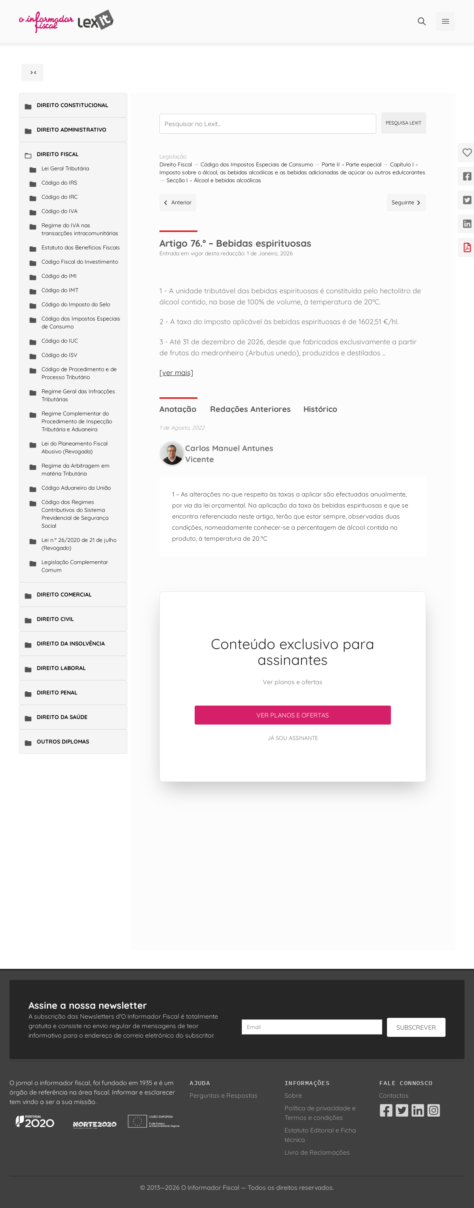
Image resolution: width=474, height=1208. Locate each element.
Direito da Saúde (62, 717)
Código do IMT (60, 290)
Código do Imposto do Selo (76, 304)
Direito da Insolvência (71, 643)
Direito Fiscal (58, 154)
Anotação (177, 409)
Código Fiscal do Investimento (80, 261)
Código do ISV (59, 355)
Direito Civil (55, 619)
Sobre (293, 1095)
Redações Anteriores (250, 409)
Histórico (320, 409)
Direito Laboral (61, 668)
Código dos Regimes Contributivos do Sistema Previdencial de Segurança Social (75, 513)
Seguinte (406, 202)
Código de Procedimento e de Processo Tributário (79, 373)
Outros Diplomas (63, 741)
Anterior (177, 202)
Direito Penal (57, 692)
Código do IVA (60, 211)
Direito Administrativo (71, 129)
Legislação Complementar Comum (75, 566)
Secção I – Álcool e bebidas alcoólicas (214, 180)
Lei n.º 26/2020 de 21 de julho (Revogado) (79, 543)
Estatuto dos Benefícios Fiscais (81, 247)
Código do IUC (60, 340)
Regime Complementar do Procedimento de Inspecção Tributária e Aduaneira (77, 421)
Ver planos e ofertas (292, 715)
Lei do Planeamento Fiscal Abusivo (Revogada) (75, 447)
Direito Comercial (64, 594)
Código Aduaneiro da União (76, 487)
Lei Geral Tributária (65, 168)
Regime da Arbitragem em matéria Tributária (76, 469)
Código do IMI (59, 275)
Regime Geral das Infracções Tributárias (78, 395)
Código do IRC (60, 196)
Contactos (394, 1095)
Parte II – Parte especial (351, 164)
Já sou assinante (292, 738)
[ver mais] (176, 372)
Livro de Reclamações (317, 1152)
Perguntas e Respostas (224, 1095)
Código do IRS (59, 182)
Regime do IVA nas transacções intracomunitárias (80, 229)
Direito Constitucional (72, 105)
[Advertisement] (292, 856)
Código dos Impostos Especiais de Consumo (81, 322)
